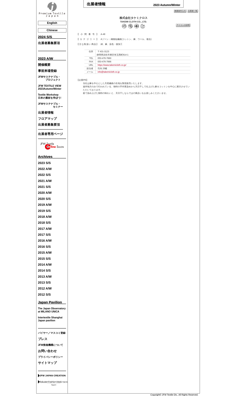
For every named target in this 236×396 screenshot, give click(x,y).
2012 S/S (44, 294)
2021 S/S (44, 186)
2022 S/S (44, 174)
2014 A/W (45, 264)
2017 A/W (45, 228)
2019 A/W (45, 204)
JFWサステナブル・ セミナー (50, 105)
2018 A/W (45, 216)
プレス (42, 339)
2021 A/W (45, 180)
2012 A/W (45, 288)
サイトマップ (47, 362)
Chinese (52, 30)
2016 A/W (45, 240)
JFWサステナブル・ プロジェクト (49, 78)
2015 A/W (45, 252)
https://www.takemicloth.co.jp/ (112, 65)
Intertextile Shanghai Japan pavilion (50, 319)
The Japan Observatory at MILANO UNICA (52, 310)
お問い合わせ (47, 351)
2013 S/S (44, 282)
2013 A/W (45, 276)
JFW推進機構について (50, 345)
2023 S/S (44, 163)
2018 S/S (44, 222)
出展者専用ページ (50, 134)
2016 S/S (44, 246)
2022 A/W (45, 168)
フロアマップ (47, 118)
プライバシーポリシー (50, 357)
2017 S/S (44, 234)
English (52, 22)
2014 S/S (44, 270)
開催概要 (44, 64)
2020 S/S (44, 198)
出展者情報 (46, 112)
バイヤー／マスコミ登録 (51, 333)
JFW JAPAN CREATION (53, 375)
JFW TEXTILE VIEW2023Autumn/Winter (49, 87)
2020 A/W (45, 192)
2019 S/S (44, 210)
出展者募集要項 (49, 43)
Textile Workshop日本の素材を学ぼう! (49, 96)
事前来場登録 (47, 70)
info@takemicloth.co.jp (109, 72)
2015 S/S (44, 258)
